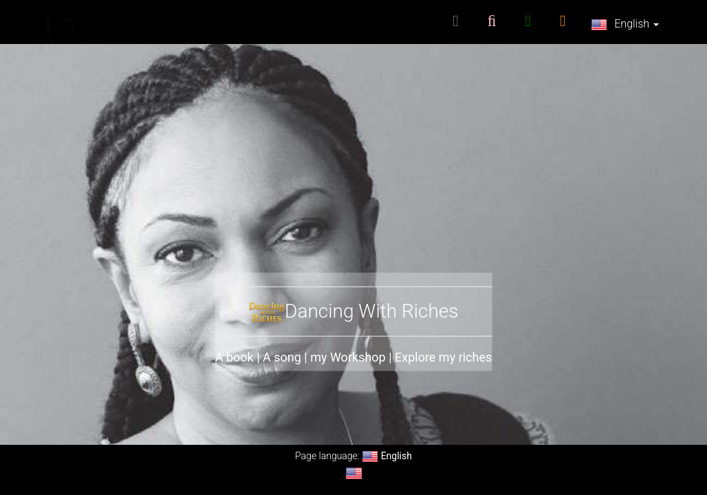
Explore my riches (443, 357)
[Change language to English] (353, 473)
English (625, 24)
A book (234, 357)
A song (282, 357)
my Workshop (348, 357)
